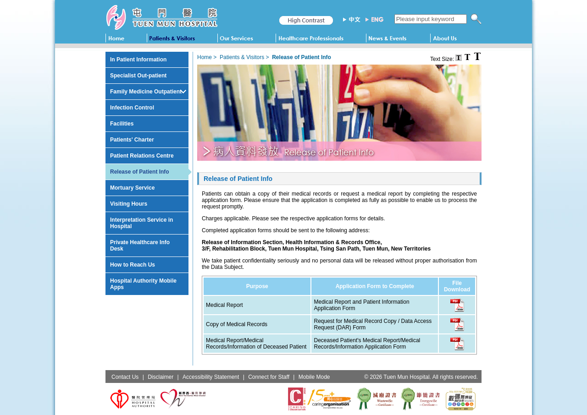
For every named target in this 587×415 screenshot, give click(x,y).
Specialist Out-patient (138, 75)
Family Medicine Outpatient (146, 91)
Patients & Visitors (242, 57)
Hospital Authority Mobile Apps (143, 284)
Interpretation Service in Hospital (141, 223)
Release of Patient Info (139, 172)
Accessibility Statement (211, 377)
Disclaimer (160, 377)
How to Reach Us (132, 265)
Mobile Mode (314, 377)
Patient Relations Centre (142, 156)
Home (204, 57)
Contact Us (124, 377)
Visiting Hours (128, 204)
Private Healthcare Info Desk (140, 245)
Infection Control (132, 107)
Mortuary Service (132, 188)
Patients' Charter (132, 140)
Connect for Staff (268, 377)
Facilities (121, 123)
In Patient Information (138, 59)
